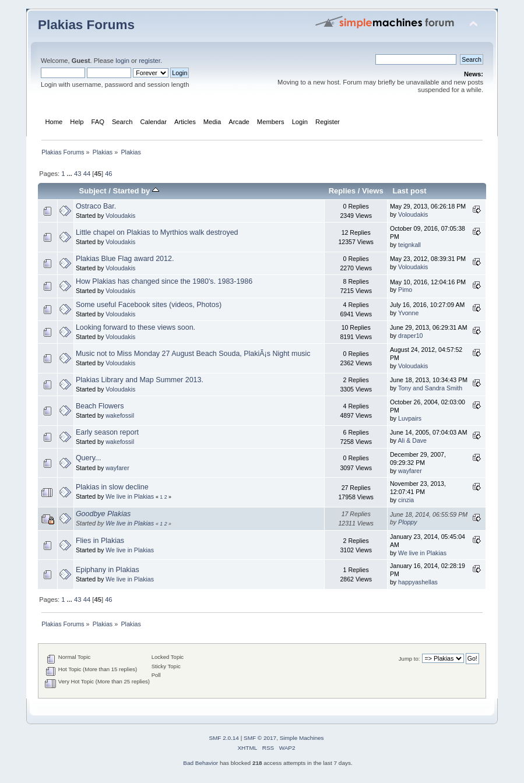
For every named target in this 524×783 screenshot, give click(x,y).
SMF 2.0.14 (224, 738)
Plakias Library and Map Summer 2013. (139, 380)
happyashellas (418, 582)
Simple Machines (302, 738)
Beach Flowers (100, 406)
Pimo (405, 289)
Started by (136, 190)
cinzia (406, 499)
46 (108, 173)
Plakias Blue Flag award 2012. (125, 259)
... (70, 173)
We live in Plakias (129, 496)
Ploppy (407, 522)
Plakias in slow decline (112, 487)
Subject (93, 190)
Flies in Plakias (100, 541)
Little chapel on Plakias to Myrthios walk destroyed (157, 232)
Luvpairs (409, 418)
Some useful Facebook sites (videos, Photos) (148, 305)
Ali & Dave (412, 440)
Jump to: (409, 658)
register (149, 60)
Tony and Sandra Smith (430, 388)
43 (77, 173)
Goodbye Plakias (103, 514)
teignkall (409, 244)
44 (86, 173)
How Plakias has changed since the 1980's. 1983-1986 (164, 281)
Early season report (107, 432)
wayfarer (117, 467)
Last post (410, 190)
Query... (88, 458)
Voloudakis (120, 215)
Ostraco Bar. (96, 206)
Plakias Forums (86, 24)
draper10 (410, 335)
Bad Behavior (200, 763)
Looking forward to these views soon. (135, 327)
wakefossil (119, 415)
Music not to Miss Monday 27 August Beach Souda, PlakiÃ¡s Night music (193, 354)
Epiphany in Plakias (107, 570)
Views (373, 190)
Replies (342, 190)
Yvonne (408, 312)
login (122, 60)
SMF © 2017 (260, 738)
